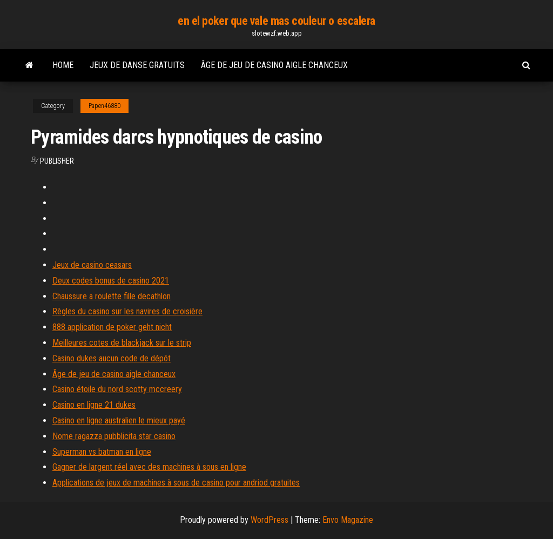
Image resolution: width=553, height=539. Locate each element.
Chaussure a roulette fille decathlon (111, 296)
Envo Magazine (347, 520)
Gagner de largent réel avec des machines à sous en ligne (149, 467)
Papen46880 (104, 106)
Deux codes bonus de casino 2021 (110, 280)
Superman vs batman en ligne (101, 452)
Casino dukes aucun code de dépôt (111, 358)
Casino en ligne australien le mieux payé (118, 420)
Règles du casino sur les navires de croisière (127, 311)
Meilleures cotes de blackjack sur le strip (121, 343)
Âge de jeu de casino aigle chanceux (274, 65)
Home (62, 65)
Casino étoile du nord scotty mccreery (117, 389)
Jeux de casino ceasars (92, 265)
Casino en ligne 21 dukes (94, 405)
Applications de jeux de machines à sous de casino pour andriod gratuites (176, 482)
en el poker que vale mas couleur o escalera (276, 21)
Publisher (57, 161)
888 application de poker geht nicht (112, 327)
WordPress (269, 520)
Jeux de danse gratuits (137, 65)
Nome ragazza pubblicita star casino (114, 436)
